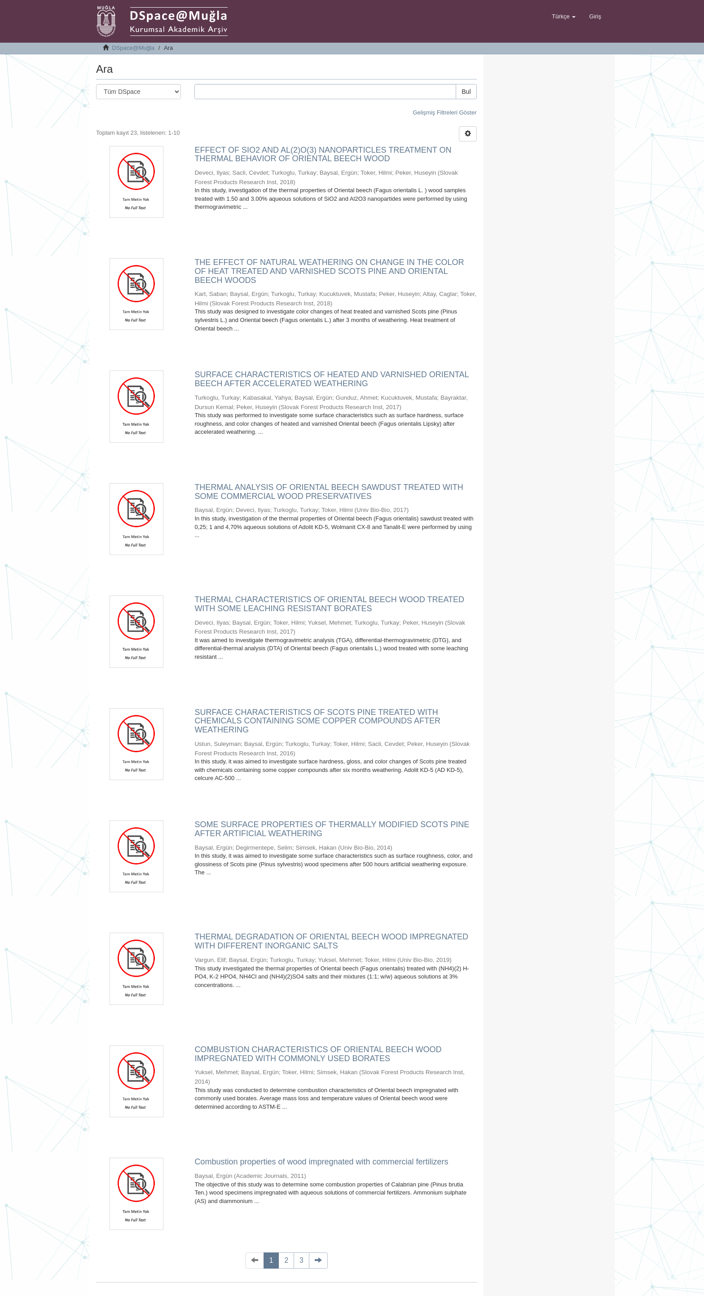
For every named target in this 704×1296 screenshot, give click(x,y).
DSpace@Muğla (133, 47)
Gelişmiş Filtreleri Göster (444, 112)
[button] (563, 16)
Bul (466, 91)
